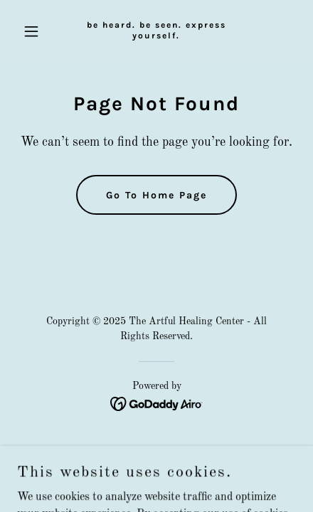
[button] (38, 31)
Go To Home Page (156, 195)
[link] (156, 35)
